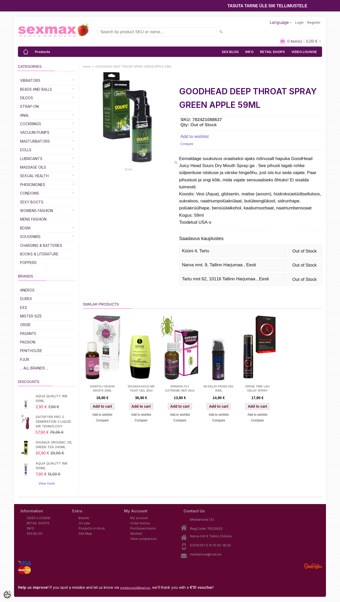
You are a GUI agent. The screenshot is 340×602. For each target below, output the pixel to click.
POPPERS (28, 262)
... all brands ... (34, 368)
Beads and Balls (36, 89)
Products (42, 52)
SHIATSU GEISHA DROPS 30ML (102, 388)
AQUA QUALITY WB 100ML (51, 465)
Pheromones (32, 184)
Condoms (29, 193)
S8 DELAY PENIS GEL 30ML (218, 388)
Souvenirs (30, 236)
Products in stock (92, 528)
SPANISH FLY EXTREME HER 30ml (179, 388)
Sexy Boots (31, 202)
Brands (84, 518)
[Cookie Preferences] (7, 594)
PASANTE (28, 333)
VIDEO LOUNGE (304, 52)
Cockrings (30, 124)
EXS (23, 307)
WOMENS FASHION (36, 210)
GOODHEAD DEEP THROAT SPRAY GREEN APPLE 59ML (133, 66)
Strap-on (29, 106)
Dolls (25, 150)
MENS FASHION (33, 219)
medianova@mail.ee (205, 554)
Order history (140, 523)
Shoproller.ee (313, 566)
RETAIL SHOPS (272, 52)
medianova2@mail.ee (135, 588)
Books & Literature (39, 254)
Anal (24, 115)
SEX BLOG (230, 52)
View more (46, 483)
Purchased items (143, 528)
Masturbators (35, 141)
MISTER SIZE (31, 316)
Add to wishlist (194, 136)
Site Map (85, 533)
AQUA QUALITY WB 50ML (51, 398)
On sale (84, 523)
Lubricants (31, 158)
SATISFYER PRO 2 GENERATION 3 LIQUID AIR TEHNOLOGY (53, 421)
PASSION (27, 342)
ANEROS (27, 290)
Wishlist (136, 533)
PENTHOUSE (31, 350)
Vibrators (30, 80)
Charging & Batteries (41, 245)
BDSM (25, 228)
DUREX (26, 298)
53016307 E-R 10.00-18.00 (210, 545)
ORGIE (25, 324)
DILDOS (26, 98)
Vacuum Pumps (34, 132)
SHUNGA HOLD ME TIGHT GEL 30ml (141, 388)
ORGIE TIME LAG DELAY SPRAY (257, 388)
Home (86, 66)
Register (313, 22)
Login (299, 22)
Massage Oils (33, 167)
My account (139, 518)
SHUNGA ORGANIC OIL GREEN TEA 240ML (54, 444)
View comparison (143, 539)
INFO (249, 52)
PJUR (24, 359)
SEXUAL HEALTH (34, 176)
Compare (186, 144)
